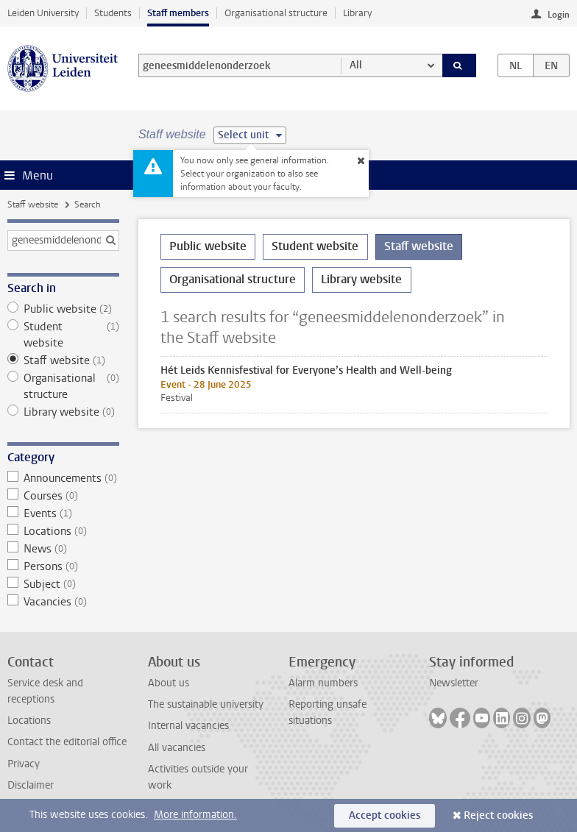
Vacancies (63, 602)
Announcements (63, 478)
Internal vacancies (188, 726)
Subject (63, 584)
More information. (195, 815)
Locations (63, 531)
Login (559, 15)
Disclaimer (30, 785)
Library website (63, 412)
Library (357, 13)
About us (168, 683)
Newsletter (453, 683)
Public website (63, 309)
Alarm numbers (323, 683)
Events (63, 513)
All (356, 65)
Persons (63, 566)
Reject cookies (498, 815)
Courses (63, 496)
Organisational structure (276, 13)
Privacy (23, 764)
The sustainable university (205, 704)
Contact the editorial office (67, 742)
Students (113, 13)
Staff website (32, 204)
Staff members (178, 13)
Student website (63, 335)
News (63, 549)
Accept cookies (384, 815)
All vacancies (176, 748)
